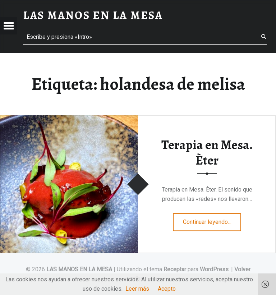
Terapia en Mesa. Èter (207, 152)
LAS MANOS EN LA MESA (79, 269)
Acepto (167, 288)
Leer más (137, 288)
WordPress (214, 269)
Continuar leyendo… (212, 219)
